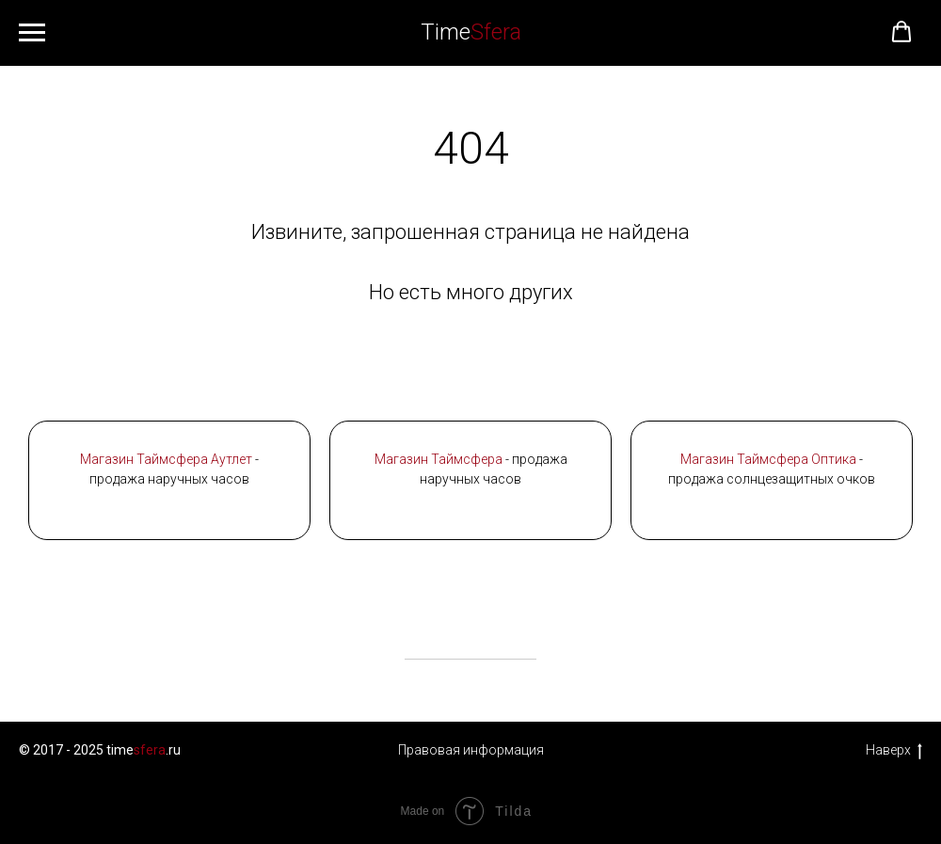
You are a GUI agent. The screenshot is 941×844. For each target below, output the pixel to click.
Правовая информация (471, 749)
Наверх (894, 750)
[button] (901, 32)
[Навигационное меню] (32, 33)
